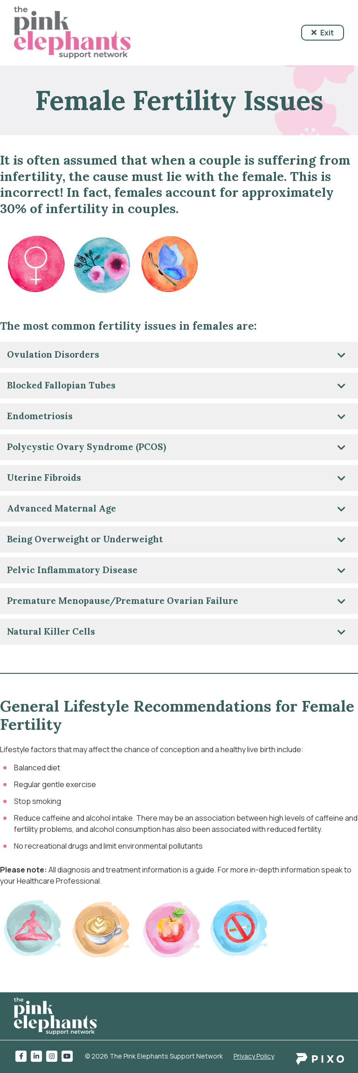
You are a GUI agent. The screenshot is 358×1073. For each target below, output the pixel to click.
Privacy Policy (254, 1056)
